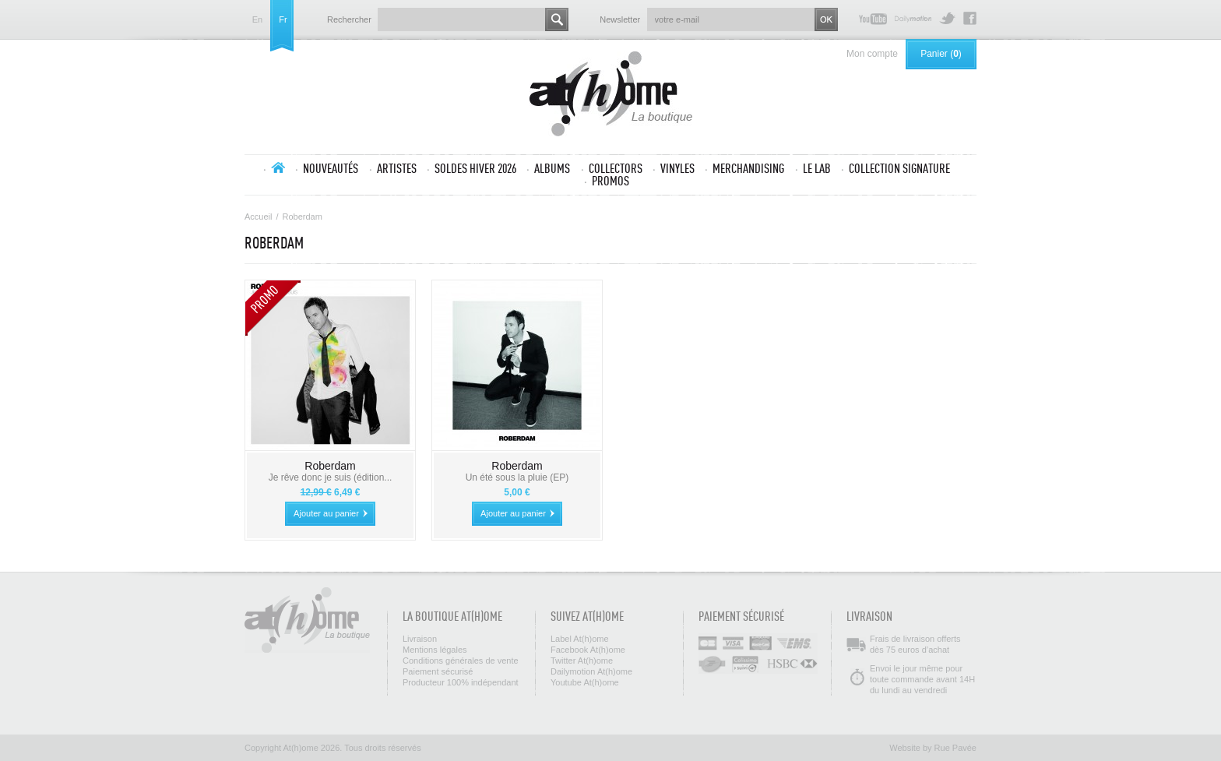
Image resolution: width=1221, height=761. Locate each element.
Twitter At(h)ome (947, 18)
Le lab (817, 168)
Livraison (420, 638)
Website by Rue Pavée (932, 747)
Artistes (397, 168)
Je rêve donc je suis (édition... (330, 477)
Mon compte (872, 53)
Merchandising (748, 168)
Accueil (278, 167)
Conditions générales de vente (461, 660)
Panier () (941, 53)
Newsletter (620, 19)
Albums (552, 168)
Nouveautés (330, 168)
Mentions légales (435, 649)
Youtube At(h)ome (873, 18)
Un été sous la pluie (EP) (517, 477)
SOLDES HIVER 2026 (475, 168)
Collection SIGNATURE (899, 168)
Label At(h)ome (580, 638)
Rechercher (349, 19)
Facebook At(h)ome (969, 18)
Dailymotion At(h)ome (913, 18)
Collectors (615, 168)
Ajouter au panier (326, 513)
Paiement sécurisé (438, 671)
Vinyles (677, 168)
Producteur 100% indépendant (461, 682)
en (257, 20)
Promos (610, 180)
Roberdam (329, 466)
